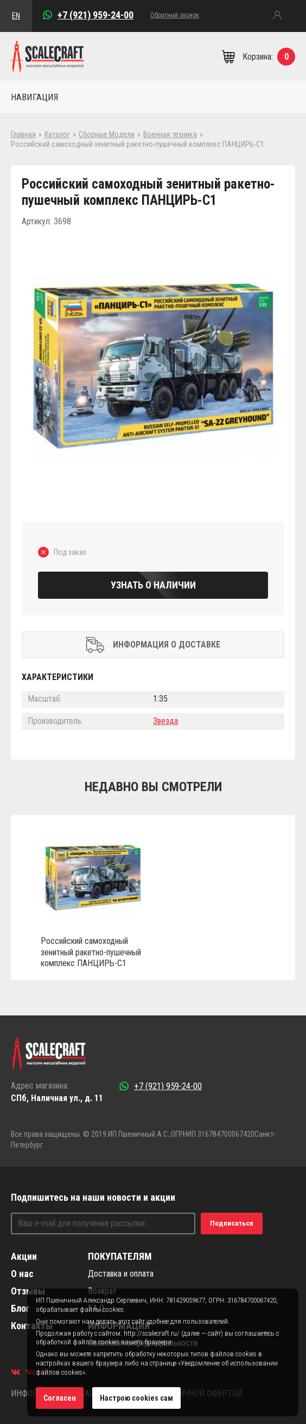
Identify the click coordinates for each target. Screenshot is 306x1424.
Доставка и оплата (121, 1273)
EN (16, 15)
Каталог (57, 134)
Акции (24, 1256)
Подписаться (231, 1223)
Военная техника (170, 134)
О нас (22, 1273)
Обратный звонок (174, 15)
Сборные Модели (107, 134)
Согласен (59, 1398)
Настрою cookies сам (136, 1398)
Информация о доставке (153, 645)
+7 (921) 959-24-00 (95, 15)
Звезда (165, 721)
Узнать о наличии (153, 585)
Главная (23, 134)
